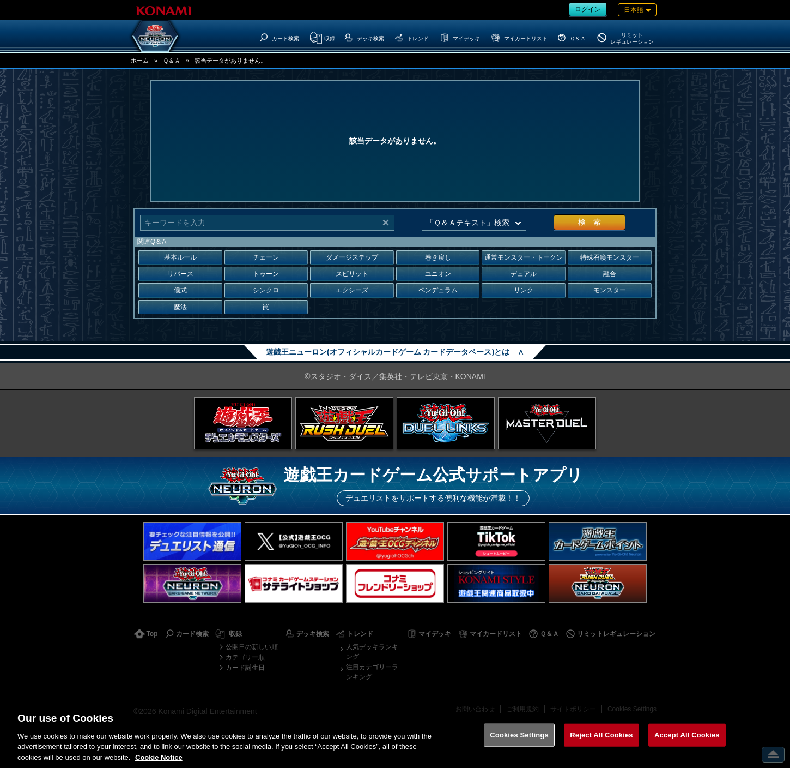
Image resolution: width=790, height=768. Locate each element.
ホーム (140, 60)
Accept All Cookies (687, 746)
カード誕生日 (245, 667)
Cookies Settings (632, 709)
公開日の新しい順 (252, 647)
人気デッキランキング (372, 652)
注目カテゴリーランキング (372, 672)
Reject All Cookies (601, 746)
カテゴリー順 (245, 657)
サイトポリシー (573, 709)
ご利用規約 (522, 709)
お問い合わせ (475, 709)
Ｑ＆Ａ (171, 60)
